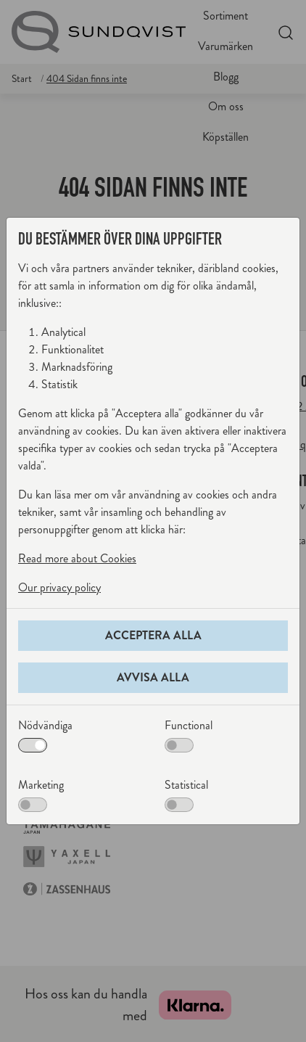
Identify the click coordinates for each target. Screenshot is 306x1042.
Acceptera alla (153, 635)
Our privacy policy (59, 587)
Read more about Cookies (77, 558)
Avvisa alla (153, 677)
